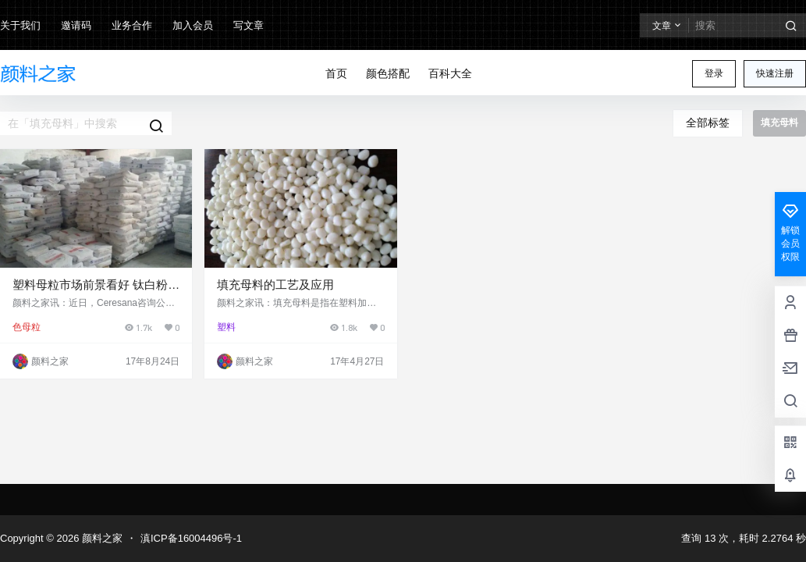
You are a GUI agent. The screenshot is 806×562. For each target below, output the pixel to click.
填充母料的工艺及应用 (275, 284)
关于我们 (20, 25)
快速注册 (775, 73)
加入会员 (192, 25)
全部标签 (708, 122)
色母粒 (26, 327)
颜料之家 (100, 538)
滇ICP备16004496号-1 (191, 538)
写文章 (248, 25)
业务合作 (132, 25)
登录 (714, 73)
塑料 (226, 327)
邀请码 (76, 25)
